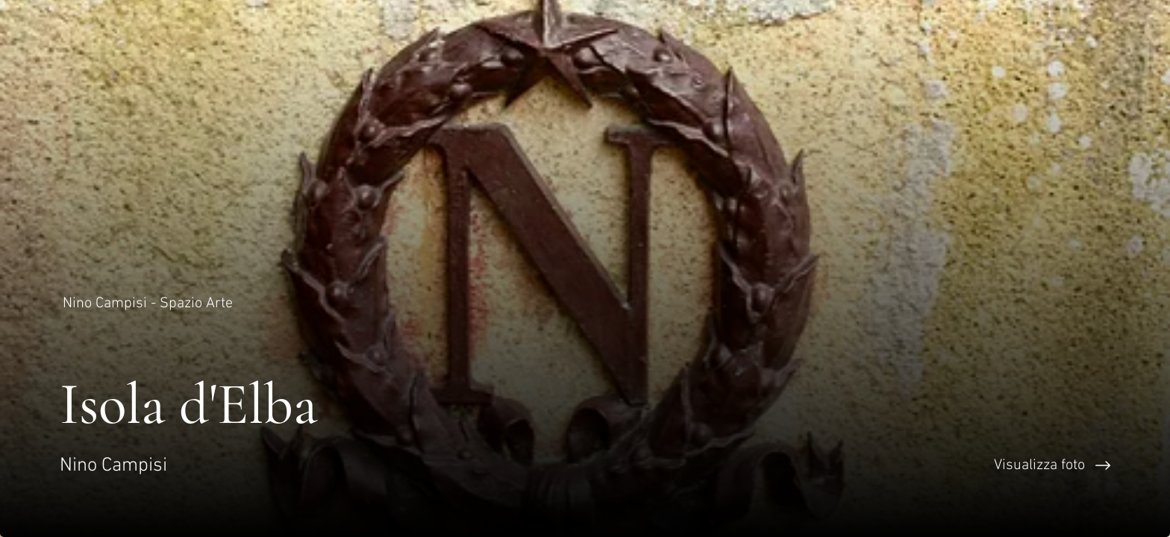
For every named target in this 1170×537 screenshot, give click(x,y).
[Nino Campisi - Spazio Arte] (149, 304)
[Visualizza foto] (877, 465)
